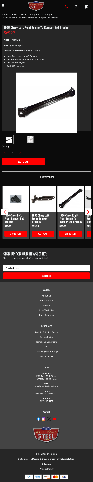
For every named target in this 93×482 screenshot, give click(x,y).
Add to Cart (15, 233)
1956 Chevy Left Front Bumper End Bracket (14, 218)
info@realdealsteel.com (46, 386)
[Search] (76, 6)
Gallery (46, 305)
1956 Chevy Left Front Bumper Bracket (40, 218)
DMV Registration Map (46, 351)
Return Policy (46, 337)
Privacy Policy (46, 469)
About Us (46, 295)
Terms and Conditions (46, 342)
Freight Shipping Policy (46, 332)
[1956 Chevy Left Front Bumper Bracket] (43, 198)
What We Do (46, 300)
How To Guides (46, 310)
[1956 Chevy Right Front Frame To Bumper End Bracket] (70, 198)
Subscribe (46, 276)
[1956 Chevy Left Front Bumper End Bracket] (15, 198)
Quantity (5, 146)
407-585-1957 (46, 401)
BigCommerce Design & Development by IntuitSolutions (46, 459)
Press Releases (46, 315)
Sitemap (46, 464)
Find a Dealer (46, 356)
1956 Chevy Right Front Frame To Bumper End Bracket (71, 218)
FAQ (47, 346)
